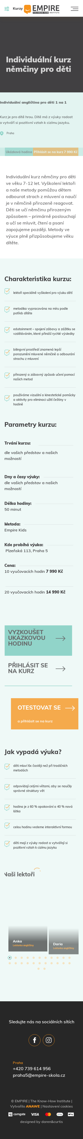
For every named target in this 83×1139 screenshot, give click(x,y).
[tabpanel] (28, 922)
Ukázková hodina (19, 152)
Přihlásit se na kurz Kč (55, 152)
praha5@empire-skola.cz (39, 1075)
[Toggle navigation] (75, 9)
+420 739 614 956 (32, 1069)
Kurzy (13, 8)
